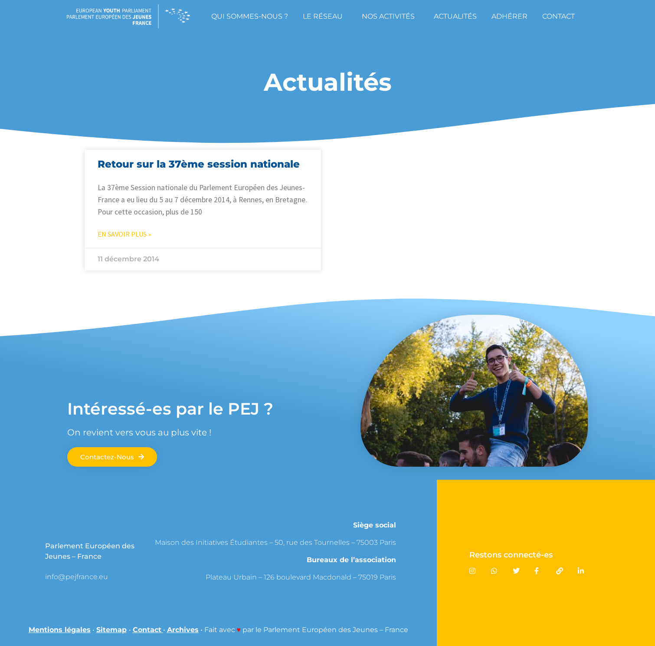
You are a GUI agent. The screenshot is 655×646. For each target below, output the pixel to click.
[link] (109, 577)
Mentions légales (60, 630)
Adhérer (509, 16)
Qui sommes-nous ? (249, 16)
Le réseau (325, 16)
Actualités (455, 16)
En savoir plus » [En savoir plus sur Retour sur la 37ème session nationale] (124, 234)
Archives (183, 630)
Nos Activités (390, 16)
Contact (558, 16)
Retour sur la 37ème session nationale (199, 164)
